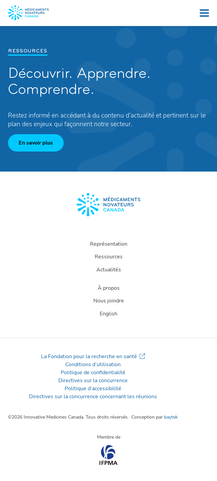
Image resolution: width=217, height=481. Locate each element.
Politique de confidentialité (93, 372)
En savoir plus (36, 143)
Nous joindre (108, 300)
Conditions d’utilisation (93, 364)
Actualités (108, 269)
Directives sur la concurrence (93, 380)
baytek (171, 417)
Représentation (108, 244)
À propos (109, 288)
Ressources (109, 256)
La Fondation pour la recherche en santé (89, 356)
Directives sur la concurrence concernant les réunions (93, 396)
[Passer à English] (108, 314)
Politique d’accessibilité (93, 388)
